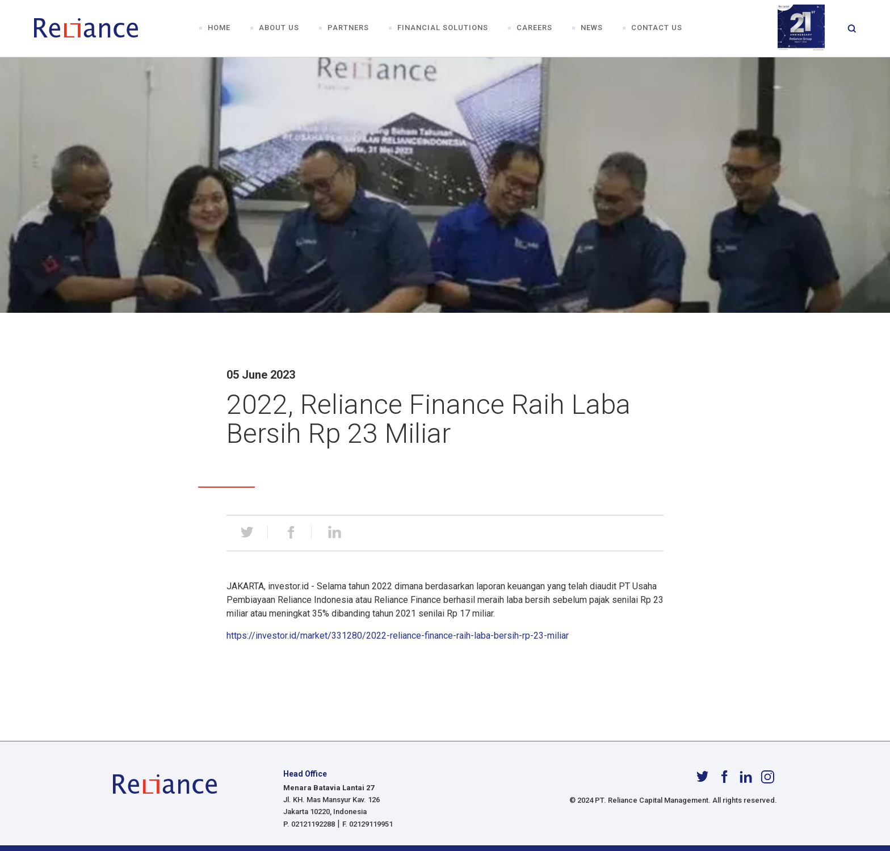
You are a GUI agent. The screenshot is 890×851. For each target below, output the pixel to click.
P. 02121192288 (309, 824)
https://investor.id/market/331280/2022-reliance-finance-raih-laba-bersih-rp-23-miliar (397, 635)
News (592, 28)
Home (219, 28)
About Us (279, 28)
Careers (534, 28)
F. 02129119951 (367, 824)
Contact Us (656, 28)
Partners (348, 28)
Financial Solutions (442, 28)
